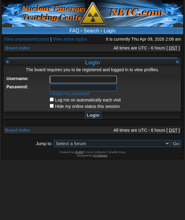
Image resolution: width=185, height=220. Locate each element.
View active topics (70, 39)
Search (91, 30)
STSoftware (100, 155)
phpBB (79, 152)
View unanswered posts (26, 39)
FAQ (74, 30)
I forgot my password (70, 93)
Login (110, 30)
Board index (17, 48)
